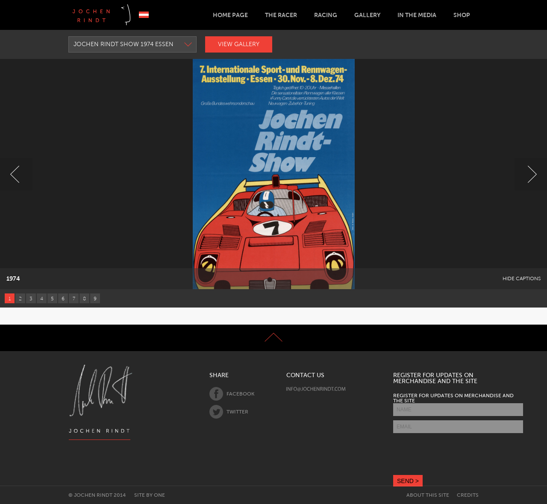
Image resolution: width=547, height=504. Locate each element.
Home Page (230, 15)
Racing (325, 15)
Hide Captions (522, 278)
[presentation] (458, 454)
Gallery (367, 15)
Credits (468, 495)
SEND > (408, 481)
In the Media (416, 15)
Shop (461, 15)
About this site (427, 495)
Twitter (228, 412)
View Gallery (238, 44)
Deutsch (144, 15)
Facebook (231, 394)
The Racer (281, 15)
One (159, 495)
